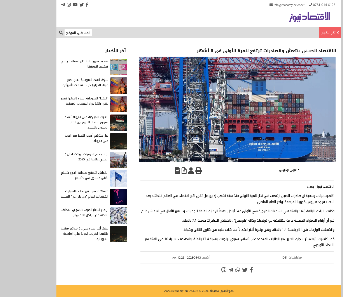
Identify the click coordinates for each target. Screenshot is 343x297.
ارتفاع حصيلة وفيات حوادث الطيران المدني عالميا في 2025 (59, 156)
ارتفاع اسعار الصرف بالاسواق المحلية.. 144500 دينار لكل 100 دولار (57, 212)
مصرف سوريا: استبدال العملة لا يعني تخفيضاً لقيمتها (57, 63)
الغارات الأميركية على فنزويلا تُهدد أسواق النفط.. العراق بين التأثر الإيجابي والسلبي (59, 122)
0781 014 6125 (297, 5)
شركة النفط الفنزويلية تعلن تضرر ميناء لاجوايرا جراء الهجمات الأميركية (58, 82)
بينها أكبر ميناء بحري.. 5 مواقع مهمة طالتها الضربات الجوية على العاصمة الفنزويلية (57, 234)
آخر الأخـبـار (301, 33)
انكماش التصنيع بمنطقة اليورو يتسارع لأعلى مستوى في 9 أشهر (57, 175)
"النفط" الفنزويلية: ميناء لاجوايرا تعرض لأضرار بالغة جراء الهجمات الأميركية (57, 101)
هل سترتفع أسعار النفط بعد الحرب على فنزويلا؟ (59, 138)
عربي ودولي (260, 170)
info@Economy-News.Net (262, 5)
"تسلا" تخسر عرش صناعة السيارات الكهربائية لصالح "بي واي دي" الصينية (57, 194)
